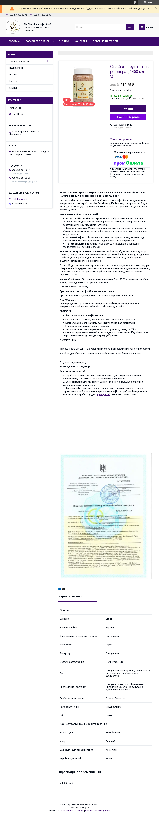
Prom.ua (95, 805)
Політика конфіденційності (97, 810)
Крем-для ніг (103, 394)
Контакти (81, 41)
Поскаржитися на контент (72, 810)
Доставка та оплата (22, 49)
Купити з (128, 117)
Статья (45, 49)
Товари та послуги (37, 41)
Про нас (64, 41)
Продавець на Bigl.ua (79, 808)
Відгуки (13, 81)
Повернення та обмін (106, 41)
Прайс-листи (16, 67)
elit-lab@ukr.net (19, 199)
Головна (14, 41)
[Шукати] (130, 27)
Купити (128, 108)
